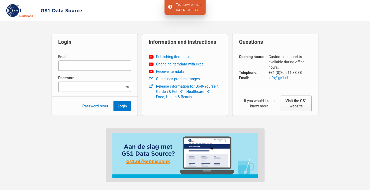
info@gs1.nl (278, 78)
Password (66, 78)
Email (62, 57)
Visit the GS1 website (296, 103)
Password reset (95, 106)
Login (122, 106)
